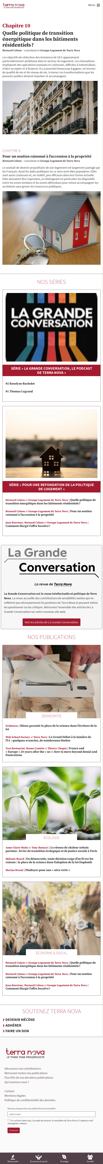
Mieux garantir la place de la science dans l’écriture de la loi (51, 727)
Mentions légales (15, 1095)
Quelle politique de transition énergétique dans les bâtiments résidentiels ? (40, 39)
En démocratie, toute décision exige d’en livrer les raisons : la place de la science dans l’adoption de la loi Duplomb (49, 860)
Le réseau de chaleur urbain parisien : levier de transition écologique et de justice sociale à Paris (51, 849)
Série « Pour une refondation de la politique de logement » (51, 486)
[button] (98, 5)
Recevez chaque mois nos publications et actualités (31, 1108)
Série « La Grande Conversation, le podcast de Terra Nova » (51, 370)
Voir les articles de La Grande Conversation (51, 622)
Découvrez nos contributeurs (23, 1068)
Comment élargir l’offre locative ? (47, 524)
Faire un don (17, 1030)
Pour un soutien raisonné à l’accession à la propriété (46, 156)
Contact (9, 1091)
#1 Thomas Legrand (19, 391)
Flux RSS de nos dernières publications (29, 1077)
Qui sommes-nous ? (17, 1082)
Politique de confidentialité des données (30, 1100)
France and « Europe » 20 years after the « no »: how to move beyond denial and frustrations (51, 752)
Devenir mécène (20, 1019)
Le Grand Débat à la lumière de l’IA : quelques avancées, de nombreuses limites (48, 738)
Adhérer (13, 1025)
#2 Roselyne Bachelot (20, 384)
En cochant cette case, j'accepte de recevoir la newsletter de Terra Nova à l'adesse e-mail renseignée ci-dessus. (50, 1122)
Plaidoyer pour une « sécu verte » (38, 870)
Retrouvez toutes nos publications (26, 1073)
